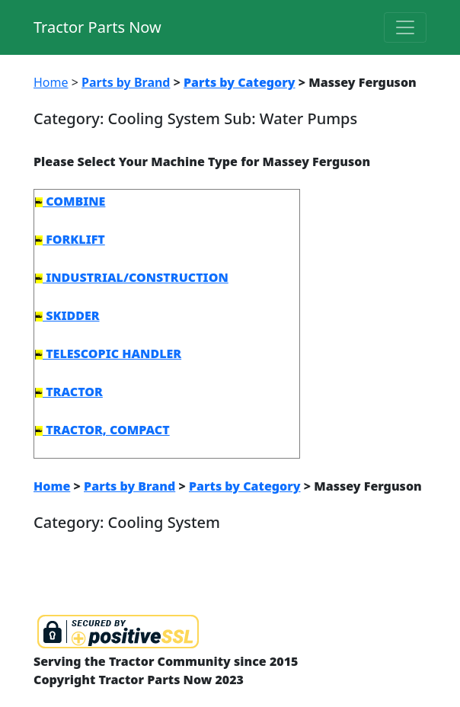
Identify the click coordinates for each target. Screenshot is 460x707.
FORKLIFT (70, 239)
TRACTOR (69, 391)
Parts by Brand (125, 82)
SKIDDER (67, 315)
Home (51, 82)
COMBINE (70, 201)
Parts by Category (239, 82)
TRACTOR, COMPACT (102, 429)
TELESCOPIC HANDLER (108, 353)
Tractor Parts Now (97, 27)
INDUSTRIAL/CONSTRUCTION (131, 277)
